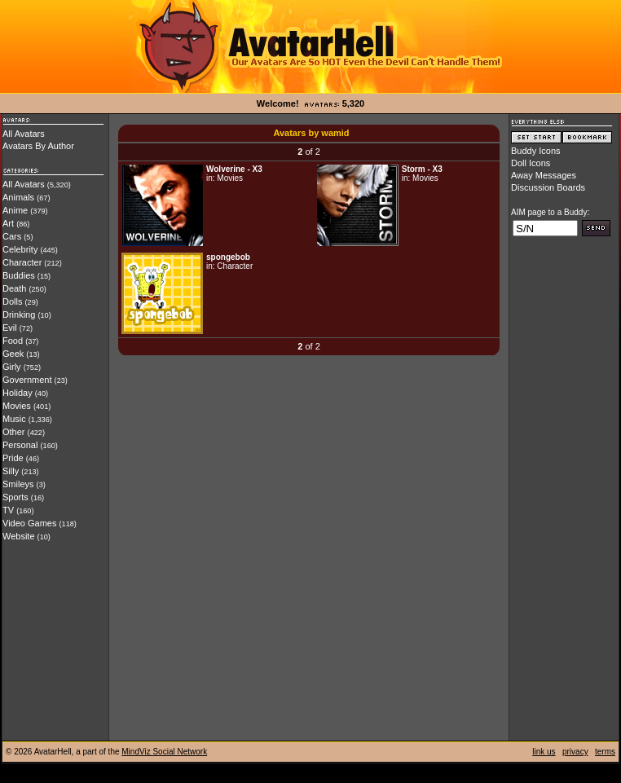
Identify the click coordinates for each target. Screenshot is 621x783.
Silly (10, 471)
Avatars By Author (38, 146)
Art (8, 223)
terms (605, 751)
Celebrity (19, 249)
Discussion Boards (548, 187)
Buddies (18, 275)
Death (14, 288)
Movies (16, 406)
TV (8, 510)
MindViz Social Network (164, 751)
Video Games (29, 523)
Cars (11, 236)
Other (13, 432)
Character (22, 262)
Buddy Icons (536, 151)
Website (18, 536)
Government (27, 380)
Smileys (18, 484)
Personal (19, 445)
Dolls (12, 301)
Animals (18, 197)
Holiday (17, 393)
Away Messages (543, 175)
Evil (9, 327)
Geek (13, 354)
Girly (11, 367)
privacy (575, 751)
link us (543, 751)
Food (12, 340)
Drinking (18, 314)
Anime (15, 210)
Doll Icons (530, 163)
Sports (15, 497)
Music (14, 419)
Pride (13, 458)
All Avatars (23, 134)
